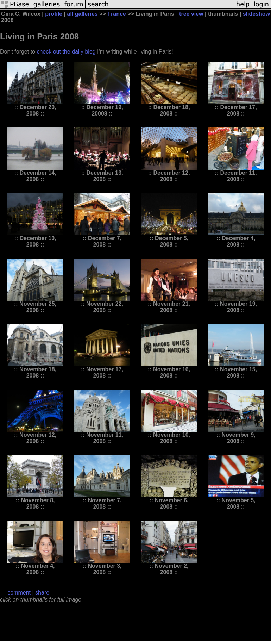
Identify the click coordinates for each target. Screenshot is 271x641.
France (116, 14)
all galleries (82, 14)
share (42, 593)
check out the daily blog (66, 52)
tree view (191, 14)
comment (19, 593)
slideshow (256, 14)
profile (53, 14)
